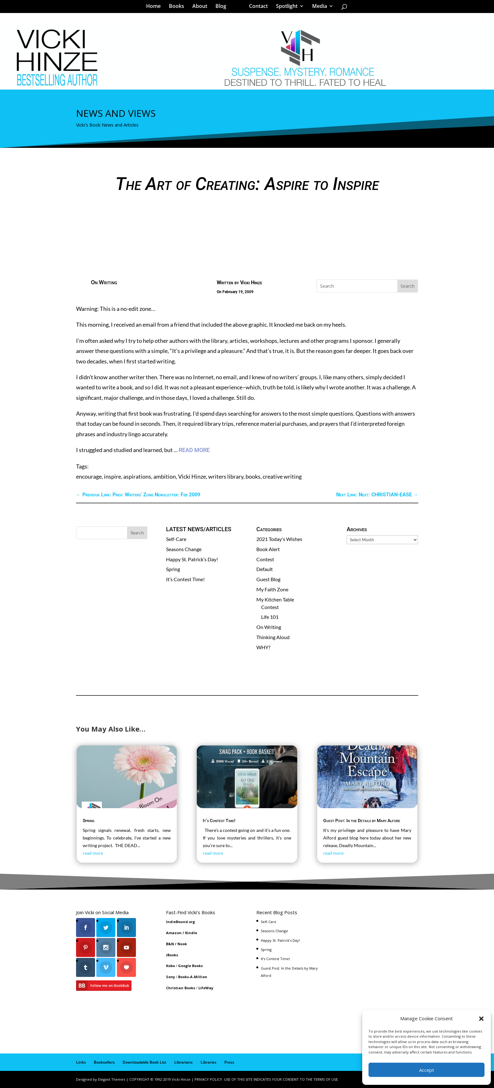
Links (81, 1062)
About (202, 7)
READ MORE (194, 450)
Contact (256, 7)
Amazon (174, 932)
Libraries (208, 1062)
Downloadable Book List (144, 1062)
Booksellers (104, 1062)
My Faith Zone (272, 589)
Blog (223, 7)
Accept (426, 1070)
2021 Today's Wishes (279, 539)
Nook (182, 943)
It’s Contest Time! (185, 579)
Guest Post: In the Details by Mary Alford (361, 820)
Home (155, 7)
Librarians (183, 1062)
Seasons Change (184, 549)
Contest (265, 559)
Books (178, 7)
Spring (173, 569)
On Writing (104, 282)
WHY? (263, 647)
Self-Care (176, 539)
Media (317, 7)
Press (229, 1062)
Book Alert (268, 549)
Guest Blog (268, 579)
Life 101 (270, 617)
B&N (170, 943)
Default (264, 569)
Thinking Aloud (273, 637)
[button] (481, 1019)
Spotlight (284, 7)
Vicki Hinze (251, 283)
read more (93, 853)
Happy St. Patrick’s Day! (192, 559)
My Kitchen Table (275, 599)
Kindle (191, 932)
